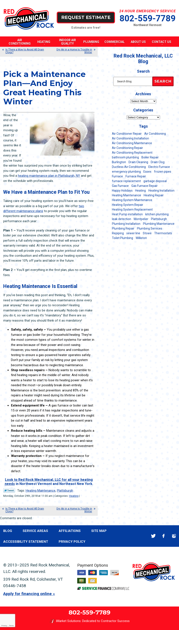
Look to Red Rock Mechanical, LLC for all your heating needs (49, 482)
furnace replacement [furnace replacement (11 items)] (126, 181)
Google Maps (174, 536)
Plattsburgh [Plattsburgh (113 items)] (159, 219)
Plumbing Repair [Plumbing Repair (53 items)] (123, 228)
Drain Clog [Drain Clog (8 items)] (158, 162)
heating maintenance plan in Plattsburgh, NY (49, 176)
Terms (11, 626)
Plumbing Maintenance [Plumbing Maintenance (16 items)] (158, 223)
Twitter (153, 536)
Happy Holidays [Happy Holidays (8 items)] (122, 190)
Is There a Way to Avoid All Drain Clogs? (24, 51)
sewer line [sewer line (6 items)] (133, 233)
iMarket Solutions (68, 621)
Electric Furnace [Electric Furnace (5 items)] (159, 167)
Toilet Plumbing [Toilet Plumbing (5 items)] (122, 238)
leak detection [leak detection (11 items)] (121, 219)
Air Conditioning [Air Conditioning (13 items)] (155, 133)
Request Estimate (85, 17)
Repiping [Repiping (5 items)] (118, 233)
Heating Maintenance (40, 490)
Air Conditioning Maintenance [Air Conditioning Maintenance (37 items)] (132, 143)
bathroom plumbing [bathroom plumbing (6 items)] (125, 157)
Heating (74, 495)
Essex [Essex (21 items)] (147, 171)
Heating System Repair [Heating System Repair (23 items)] (127, 204)
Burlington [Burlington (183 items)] (119, 162)
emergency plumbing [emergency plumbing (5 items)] (126, 171)
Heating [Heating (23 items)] (140, 190)
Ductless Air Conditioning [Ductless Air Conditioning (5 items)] (129, 167)
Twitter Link (9, 490)
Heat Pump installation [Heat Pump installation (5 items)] (127, 214)
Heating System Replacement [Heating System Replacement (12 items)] (132, 209)
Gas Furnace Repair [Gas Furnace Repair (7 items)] (144, 186)
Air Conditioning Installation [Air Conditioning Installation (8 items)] (130, 138)
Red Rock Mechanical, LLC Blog (143, 58)
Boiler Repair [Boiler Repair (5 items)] (150, 157)
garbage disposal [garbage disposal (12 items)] (155, 181)
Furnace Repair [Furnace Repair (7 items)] (136, 176)
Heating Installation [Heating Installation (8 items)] (161, 190)
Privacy (4, 626)
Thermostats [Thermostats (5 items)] (163, 233)
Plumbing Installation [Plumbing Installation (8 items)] (126, 223)
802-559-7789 (147, 18)
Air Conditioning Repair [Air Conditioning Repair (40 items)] (127, 148)
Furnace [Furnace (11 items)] (117, 176)
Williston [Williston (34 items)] (141, 238)
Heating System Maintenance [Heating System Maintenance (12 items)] (132, 200)
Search (162, 81)
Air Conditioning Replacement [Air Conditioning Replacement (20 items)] (132, 152)
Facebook (163, 536)
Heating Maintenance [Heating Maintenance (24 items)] (126, 195)
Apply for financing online (27, 593)
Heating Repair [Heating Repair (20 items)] (154, 195)
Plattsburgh (65, 490)
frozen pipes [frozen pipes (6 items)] (162, 171)
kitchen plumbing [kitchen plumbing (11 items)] (157, 214)
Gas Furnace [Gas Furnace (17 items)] (120, 186)
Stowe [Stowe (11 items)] (147, 233)
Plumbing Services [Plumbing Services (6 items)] (149, 228)
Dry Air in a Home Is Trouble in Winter (74, 51)
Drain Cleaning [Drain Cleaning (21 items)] (138, 162)
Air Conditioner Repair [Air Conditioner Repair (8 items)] (127, 133)
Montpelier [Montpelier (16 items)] (141, 219)
